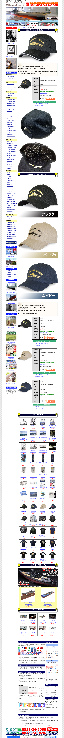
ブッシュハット (10, 172)
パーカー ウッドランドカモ (43, 523)
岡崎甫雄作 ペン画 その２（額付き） (43, 451)
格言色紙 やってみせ (33, 426)
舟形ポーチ (9, 197)
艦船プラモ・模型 (10, 159)
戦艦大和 (8, 97)
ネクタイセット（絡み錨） (12, 145)
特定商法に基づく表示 (11, 274)
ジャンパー (9, 111)
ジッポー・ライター (11, 109)
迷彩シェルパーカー (11, 180)
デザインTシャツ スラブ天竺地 (23, 548)
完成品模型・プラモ (11, 99)
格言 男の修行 (9, 74)
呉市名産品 (8, 220)
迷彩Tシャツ (9, 182)
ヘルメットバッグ (10, 195)
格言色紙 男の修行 (23, 426)
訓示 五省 (8, 91)
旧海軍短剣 (9, 164)
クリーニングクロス (11, 136)
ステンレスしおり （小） (52, 462)
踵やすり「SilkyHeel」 (11, 236)
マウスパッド (9, 128)
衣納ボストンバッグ (11, 193)
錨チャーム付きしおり (11, 155)
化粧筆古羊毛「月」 (11, 224)
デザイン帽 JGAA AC (52, 511)
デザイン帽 (9, 124)
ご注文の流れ (9, 270)
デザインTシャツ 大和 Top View (43, 535)
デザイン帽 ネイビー (33, 511)
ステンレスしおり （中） (43, 462)
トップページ (9, 20)
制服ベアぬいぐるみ (11, 201)
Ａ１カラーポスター (11, 101)
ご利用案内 (16, 20)
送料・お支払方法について (41, 103)
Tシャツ (9, 118)
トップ (20, 27)
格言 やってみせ (10, 82)
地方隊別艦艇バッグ (11, 199)
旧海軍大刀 (9, 161)
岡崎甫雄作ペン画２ (11, 105)
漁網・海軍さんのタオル (12, 141)
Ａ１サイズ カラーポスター (23, 438)
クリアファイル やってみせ (52, 426)
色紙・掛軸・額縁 (10, 76)
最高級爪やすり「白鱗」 (12, 230)
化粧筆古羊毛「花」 (11, 226)
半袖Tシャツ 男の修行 (52, 559)
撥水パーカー (9, 114)
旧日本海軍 (8, 140)
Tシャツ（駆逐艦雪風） (11, 151)
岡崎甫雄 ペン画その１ (23, 451)
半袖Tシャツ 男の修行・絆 (33, 559)
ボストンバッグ (10, 191)
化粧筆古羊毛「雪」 (11, 222)
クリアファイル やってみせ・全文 (52, 438)
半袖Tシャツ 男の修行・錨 (23, 559)
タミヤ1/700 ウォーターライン (52, 632)
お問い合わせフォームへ (43, 4)
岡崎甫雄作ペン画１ (11, 103)
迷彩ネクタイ (9, 184)
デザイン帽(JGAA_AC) (11, 126)
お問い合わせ (54, 20)
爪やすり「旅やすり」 (11, 232)
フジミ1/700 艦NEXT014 (42, 632)
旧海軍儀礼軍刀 (10, 163)
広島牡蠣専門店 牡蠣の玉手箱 (11, 357)
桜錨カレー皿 (9, 212)
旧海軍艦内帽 (9, 143)
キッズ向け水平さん (11, 209)
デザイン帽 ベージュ (42, 511)
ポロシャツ (9, 122)
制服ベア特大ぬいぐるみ (12, 203)
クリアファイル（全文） (12, 87)
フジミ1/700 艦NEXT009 (32, 632)
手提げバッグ (9, 134)
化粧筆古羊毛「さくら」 (12, 228)
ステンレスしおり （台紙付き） (23, 462)
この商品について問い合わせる (42, 101)
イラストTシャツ (10, 120)
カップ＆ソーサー (10, 166)
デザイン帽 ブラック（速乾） (23, 523)
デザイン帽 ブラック (23, 511)
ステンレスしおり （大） (33, 462)
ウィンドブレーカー (11, 116)
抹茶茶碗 (9, 168)
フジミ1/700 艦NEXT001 (23, 632)
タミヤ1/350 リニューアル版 (42, 621)
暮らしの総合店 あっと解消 (11, 328)
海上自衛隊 (8, 170)
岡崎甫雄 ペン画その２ (33, 451)
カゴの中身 (47, 20)
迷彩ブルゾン (9, 178)
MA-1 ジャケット (33, 535)
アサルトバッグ (10, 186)
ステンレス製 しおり (11, 130)
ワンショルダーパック (11, 189)
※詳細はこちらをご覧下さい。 (34, 672)
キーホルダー (9, 153)
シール (8, 132)
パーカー (9, 113)
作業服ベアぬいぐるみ (11, 205)
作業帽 (8, 174)
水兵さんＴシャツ (10, 207)
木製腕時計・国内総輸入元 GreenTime (11, 383)
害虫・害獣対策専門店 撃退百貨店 (11, 342)
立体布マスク (9, 176)
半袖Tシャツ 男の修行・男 (42, 559)
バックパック (9, 188)
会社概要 (24, 20)
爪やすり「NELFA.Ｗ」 (11, 234)
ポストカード (42, 498)
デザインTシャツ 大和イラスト (52, 535)
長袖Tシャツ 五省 (52, 548)
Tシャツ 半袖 (9, 80)
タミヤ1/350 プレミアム (32, 621)
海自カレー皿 (9, 211)
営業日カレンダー (43, 93)
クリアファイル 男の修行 (42, 426)
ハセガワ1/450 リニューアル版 (52, 621)
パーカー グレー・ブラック (33, 523)
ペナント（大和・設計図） (12, 137)
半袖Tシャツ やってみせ (42, 548)
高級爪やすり (9, 238)
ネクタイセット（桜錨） (12, 147)
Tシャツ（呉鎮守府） (11, 149)
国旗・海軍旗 (9, 216)
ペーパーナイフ (10, 107)
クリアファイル (10, 78)
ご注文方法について (39, 105)
